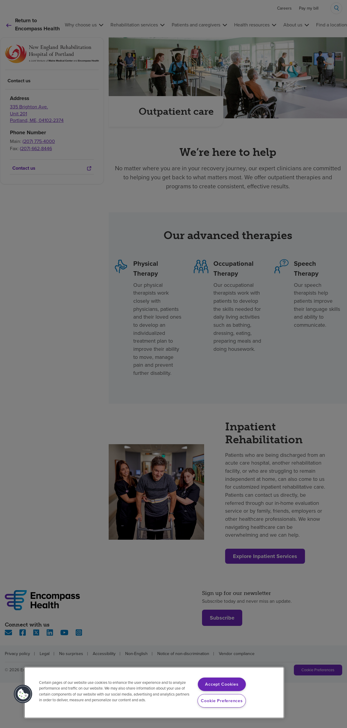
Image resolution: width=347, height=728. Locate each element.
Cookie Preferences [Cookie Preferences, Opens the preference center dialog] (222, 700)
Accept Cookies (221, 684)
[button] (23, 694)
